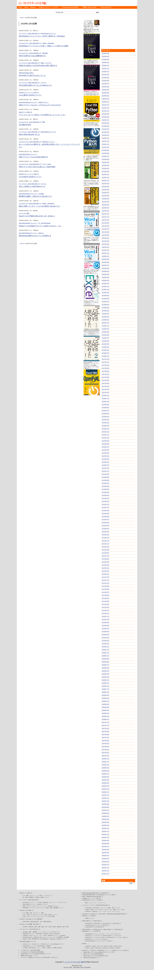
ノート (100, 911)
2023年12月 (105, 141)
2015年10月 (105, 438)
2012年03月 (105, 568)
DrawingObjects (44, 939)
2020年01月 (105, 283)
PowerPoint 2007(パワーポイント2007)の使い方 (97, 925)
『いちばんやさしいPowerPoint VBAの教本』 (32, 952)
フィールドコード (47, 895)
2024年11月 (105, 108)
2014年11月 (105, 471)
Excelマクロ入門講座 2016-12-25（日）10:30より (37, 216)
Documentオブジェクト (29, 902)
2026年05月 (105, 53)
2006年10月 (105, 765)
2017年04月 (105, 383)
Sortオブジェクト (33, 935)
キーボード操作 (43, 914)
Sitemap (33, 7)
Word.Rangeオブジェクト (48, 33)
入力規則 (25, 947)
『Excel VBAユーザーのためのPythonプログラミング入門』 (98, 952)
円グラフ (36, 914)
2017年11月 (105, 362)
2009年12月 (105, 650)
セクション (52, 902)
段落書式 (31, 897)
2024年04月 (105, 129)
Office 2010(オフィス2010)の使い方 (92, 929)
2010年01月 (105, 647)
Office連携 (25, 907)
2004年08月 (105, 843)
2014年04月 (105, 492)
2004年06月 (105, 849)
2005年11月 (105, 798)
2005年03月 (105, 822)
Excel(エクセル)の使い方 (26, 910)
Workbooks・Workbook (42, 933)
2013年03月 (105, 532)
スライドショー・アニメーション (97, 902)
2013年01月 (105, 538)
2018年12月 (105, 323)
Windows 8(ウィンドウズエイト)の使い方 (95, 937)
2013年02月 (105, 535)
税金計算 (59, 926)
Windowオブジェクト (48, 141)
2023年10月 (105, 147)
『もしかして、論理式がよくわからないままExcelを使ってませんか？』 (39, 957)
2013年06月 (105, 522)
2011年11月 (105, 580)
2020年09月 (105, 259)
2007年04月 (105, 747)
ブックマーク (32, 907)
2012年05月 (105, 562)
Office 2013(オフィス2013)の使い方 (113, 929)
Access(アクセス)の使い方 (89, 914)
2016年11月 (105, 398)
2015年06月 (105, 450)
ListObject (25, 935)
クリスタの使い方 (124, 950)
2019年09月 (105, 295)
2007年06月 (105, 740)
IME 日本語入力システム (91, 933)
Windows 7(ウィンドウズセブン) (93, 935)
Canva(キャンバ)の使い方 (89, 950)
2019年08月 (105, 298)
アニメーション (116, 911)
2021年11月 (105, 217)
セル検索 (54, 947)
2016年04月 (105, 420)
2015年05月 (105, 453)
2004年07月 (105, 846)
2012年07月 (105, 556)
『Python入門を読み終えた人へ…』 (92, 957)
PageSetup (52, 939)
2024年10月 (105, 111)
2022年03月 (105, 205)
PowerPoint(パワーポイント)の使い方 (92, 900)
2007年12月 (105, 722)
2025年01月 (105, 102)
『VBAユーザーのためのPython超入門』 (93, 954)
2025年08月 (105, 81)
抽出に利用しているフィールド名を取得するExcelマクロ (39, 206)
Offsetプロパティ (44, 102)
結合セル (41, 233)
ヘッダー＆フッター (62, 902)
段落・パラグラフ (46, 63)
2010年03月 (105, 641)
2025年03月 (105, 96)
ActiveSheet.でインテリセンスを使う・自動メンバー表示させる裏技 (43, 46)
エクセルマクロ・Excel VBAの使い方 (30, 43)
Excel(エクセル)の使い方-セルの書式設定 (31, 919)
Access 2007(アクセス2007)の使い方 (94, 927)
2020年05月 (105, 271)
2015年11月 (105, 435)
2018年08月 (105, 335)
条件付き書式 (26, 921)
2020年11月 (105, 253)
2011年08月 (105, 589)
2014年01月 (105, 501)
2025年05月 (105, 90)
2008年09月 (105, 695)
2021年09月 (105, 223)
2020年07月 (105, 265)
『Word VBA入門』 (106, 7)
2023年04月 (105, 165)
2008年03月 (105, 713)
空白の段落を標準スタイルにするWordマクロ (35, 85)
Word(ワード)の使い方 (25, 112)
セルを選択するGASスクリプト (30, 95)
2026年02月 (105, 62)
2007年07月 (105, 737)
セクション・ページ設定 (36, 895)
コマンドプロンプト (116, 933)
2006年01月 (105, 792)
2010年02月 (105, 644)
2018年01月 (105, 356)
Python (84, 943)
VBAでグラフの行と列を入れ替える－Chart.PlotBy (37, 167)
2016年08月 (105, 407)
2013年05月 (105, 526)
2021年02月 (105, 244)
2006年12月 (105, 759)
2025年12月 (105, 68)
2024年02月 (105, 135)
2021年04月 (105, 238)
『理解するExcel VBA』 (90, 7)
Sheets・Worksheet (48, 43)
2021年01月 (105, 247)
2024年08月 (105, 117)
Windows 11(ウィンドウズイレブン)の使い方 (96, 939)
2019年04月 (105, 311)
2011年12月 (105, 577)
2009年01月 (105, 683)
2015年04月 (105, 456)
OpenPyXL (88, 946)
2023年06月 (105, 159)
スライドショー (107, 911)
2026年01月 (105, 65)
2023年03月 (105, 168)
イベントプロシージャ (43, 931)
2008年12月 (105, 686)
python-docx (98, 948)
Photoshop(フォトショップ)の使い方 (108, 950)
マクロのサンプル (55, 931)
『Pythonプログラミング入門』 (48, 7)
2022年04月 (105, 202)
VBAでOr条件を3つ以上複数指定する (32, 56)
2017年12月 (105, 359)
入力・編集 (25, 895)
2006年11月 (105, 762)
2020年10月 (105, 256)
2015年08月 (105, 444)
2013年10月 (105, 510)
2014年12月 (105, 468)
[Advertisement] (92, 426)
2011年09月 (105, 586)
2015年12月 (105, 432)
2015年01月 (105, 465)
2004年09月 (105, 840)
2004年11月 (105, 834)
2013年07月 (105, 519)
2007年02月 (105, 753)
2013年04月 (105, 529)
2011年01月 (105, 610)
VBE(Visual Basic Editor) (26, 73)
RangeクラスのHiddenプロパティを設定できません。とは (40, 226)
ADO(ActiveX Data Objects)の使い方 (117, 914)
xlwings (94, 946)
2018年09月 (105, 332)
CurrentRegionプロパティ (57, 944)
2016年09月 (105, 404)
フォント (44, 906)
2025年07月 (105, 84)
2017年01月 (105, 392)
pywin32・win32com (115, 948)
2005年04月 (105, 819)
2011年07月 (105, 592)
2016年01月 (105, 429)
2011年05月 (105, 598)
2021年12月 (105, 214)
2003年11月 (105, 871)
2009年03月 (105, 677)
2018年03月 (105, 350)
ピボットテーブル (47, 937)
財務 (54, 926)
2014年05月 (105, 489)
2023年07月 (105, 156)
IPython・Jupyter (89, 948)
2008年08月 (105, 698)
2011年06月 (105, 595)
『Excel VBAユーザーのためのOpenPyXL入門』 (95, 955)
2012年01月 (105, 574)
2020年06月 (105, 268)
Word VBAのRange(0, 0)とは (29, 134)
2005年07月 (105, 810)
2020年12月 (105, 250)
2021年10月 (105, 220)
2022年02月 (105, 208)
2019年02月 (105, 317)
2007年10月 (105, 728)
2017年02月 (105, 389)
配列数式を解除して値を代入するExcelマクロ (35, 196)
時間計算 (31, 926)
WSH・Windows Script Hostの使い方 (92, 896)
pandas (111, 946)
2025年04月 (105, 93)
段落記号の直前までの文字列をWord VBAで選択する (38, 65)
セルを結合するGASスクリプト (30, 176)
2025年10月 (105, 74)
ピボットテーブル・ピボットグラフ (35, 916)
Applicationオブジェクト (29, 933)
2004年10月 (105, 837)
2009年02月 (105, 680)
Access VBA (101, 914)
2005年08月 (105, 807)
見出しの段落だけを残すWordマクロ (32, 186)
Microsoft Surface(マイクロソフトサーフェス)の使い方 (99, 941)
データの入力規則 (50, 916)
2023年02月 (105, 171)
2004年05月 (105, 852)
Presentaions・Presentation (92, 907)
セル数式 (41, 193)
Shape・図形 (49, 907)
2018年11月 (105, 326)
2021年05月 (105, 235)
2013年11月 (105, 507)
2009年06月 (105, 668)
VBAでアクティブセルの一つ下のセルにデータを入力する (40, 105)
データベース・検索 (38, 912)
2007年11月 (105, 725)
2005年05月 (105, 816)
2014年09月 (105, 477)
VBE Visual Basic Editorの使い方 (91, 893)
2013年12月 (105, 504)
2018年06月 (105, 341)
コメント (39, 947)
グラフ (24, 914)
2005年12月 (105, 795)
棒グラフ (30, 914)
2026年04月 (105, 56)
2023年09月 (105, 150)
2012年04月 (105, 565)
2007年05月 (105, 743)
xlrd (98, 946)
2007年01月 (105, 756)
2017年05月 (105, 380)
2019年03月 (105, 314)
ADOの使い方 (105, 893)
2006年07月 (105, 774)
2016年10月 (105, 401)
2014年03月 (105, 495)
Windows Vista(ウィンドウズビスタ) (112, 935)
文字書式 (37, 897)
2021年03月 (105, 241)
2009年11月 (105, 653)
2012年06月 (105, 559)
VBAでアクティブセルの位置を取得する (33, 157)
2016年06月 (105, 414)
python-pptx (106, 948)
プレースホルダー (99, 909)
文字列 (50, 926)
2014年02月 (105, 498)
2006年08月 (105, 771)
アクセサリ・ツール (104, 933)
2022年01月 (105, 211)
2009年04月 (105, 674)
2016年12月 (105, 395)
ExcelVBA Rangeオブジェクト (28, 941)
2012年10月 (105, 547)
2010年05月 (105, 634)
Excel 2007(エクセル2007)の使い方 (112, 923)
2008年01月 (105, 719)
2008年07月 (105, 701)
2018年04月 (105, 347)
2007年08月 (105, 734)
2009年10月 (105, 656)
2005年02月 (105, 825)
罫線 (44, 947)
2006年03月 (105, 786)
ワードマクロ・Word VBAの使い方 (29, 33)
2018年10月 (105, 329)
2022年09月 (105, 186)
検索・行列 (44, 926)
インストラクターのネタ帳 (32, 3)
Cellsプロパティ (27, 944)
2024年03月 (105, 132)
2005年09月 (105, 804)
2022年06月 (105, 196)
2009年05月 (105, 671)
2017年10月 (105, 365)
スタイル (43, 82)
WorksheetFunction (27, 937)
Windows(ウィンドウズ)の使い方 (91, 931)
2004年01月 (105, 865)
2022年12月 (105, 177)
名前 (31, 912)
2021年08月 (105, 226)
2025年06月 (105, 87)
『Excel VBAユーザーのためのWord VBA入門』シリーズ (35, 953)
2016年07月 (105, 410)
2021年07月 (105, 229)
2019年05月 (105, 308)
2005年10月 (105, 801)
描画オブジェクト (45, 897)
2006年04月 (105, 783)
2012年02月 (105, 571)
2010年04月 (105, 638)
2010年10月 (105, 619)
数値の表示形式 (35, 921)
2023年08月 (105, 153)
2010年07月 (105, 628)
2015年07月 (105, 447)
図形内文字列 (35, 939)
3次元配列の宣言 (25, 125)
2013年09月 (105, 513)
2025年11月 (105, 71)
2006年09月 (105, 768)
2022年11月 (105, 180)
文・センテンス (37, 906)
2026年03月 (105, 59)
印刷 (26, 897)
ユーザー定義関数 (57, 937)
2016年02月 (105, 426)
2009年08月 (105, 662)
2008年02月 (105, 716)
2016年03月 (105, 423)
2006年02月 (105, 789)
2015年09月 (105, 441)
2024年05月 (105, 126)
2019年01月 (105, 320)
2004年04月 (105, 855)
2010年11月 (105, 616)
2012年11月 (105, 544)
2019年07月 (105, 302)
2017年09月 (105, 368)
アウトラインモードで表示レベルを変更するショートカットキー (42, 115)
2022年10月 (105, 183)
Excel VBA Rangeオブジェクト (28, 102)
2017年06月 (105, 377)
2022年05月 (105, 199)
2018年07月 (105, 338)
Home (20, 7)
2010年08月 (105, 625)
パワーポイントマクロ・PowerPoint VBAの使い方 (96, 905)
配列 (43, 122)
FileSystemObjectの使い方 (89, 894)
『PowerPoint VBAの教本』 (70, 7)
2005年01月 (105, 828)
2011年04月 (105, 601)
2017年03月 (105, 386)
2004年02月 (105, 862)
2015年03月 (105, 459)
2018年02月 (105, 353)
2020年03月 (105, 277)
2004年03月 (105, 859)
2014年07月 (105, 483)
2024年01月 (105, 138)
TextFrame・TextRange (91, 911)
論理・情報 (37, 926)
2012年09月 (105, 550)
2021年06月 (105, 232)
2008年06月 (105, 704)
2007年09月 (105, 731)
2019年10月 (105, 292)
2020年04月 (105, 274)
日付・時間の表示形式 (45, 921)
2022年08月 (105, 190)
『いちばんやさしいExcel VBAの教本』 (30, 950)
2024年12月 (105, 105)
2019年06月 (105, 305)
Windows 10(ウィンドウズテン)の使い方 (117, 937)
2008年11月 (105, 689)
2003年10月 (105, 874)
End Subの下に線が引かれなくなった (32, 75)
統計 (68, 926)
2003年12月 (105, 868)
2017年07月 (105, 374)
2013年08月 (105, 516)
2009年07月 (105, 665)
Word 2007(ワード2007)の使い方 (93, 923)
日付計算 (25, 926)
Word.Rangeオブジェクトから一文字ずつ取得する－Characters (42, 36)
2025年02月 (105, 99)
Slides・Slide (111, 907)
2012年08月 (105, 553)
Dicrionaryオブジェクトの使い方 (107, 894)
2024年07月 (105, 120)
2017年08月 (105, 371)
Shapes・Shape (27, 939)
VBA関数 (34, 931)
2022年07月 (105, 193)
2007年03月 (105, 750)
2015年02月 (105, 462)
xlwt (101, 946)
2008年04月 (105, 710)
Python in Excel (118, 946)
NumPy (105, 946)
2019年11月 (105, 289)
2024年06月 (105, 123)
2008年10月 (105, 692)
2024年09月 (105, 114)
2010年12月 (105, 613)
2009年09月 (105, 659)
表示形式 (48, 945)
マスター (118, 907)
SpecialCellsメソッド (28, 945)
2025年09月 (105, 78)
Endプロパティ (36, 944)
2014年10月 (105, 474)
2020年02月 (105, 280)
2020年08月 (105, 262)
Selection (39, 904)
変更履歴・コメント (59, 907)
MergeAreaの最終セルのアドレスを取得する (35, 236)
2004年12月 (105, 831)
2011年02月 (105, 607)
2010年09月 (105, 622)
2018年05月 (105, 344)
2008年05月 (105, 707)
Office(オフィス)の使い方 (89, 915)
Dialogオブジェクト (61, 939)
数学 (64, 926)
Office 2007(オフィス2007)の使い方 (92, 921)
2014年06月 (105, 486)
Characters (62, 935)
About (26, 7)
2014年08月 (105, 480)
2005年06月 (105, 813)
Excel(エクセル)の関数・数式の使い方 (30, 924)
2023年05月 (105, 162)
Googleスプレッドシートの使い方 (29, 92)
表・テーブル (41, 907)
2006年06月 (105, 777)
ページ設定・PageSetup (42, 902)
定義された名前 (38, 937)
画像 (114, 909)
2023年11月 (105, 144)
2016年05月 (105, 417)
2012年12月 (105, 541)
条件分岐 (45, 53)
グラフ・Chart (46, 164)
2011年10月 (105, 583)
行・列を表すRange (44, 223)
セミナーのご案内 (24, 213)
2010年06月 (105, 631)
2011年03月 (105, 604)
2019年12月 (105, 286)
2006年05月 (105, 780)
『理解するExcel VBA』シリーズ (29, 955)
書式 (86, 902)
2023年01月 (105, 174)
